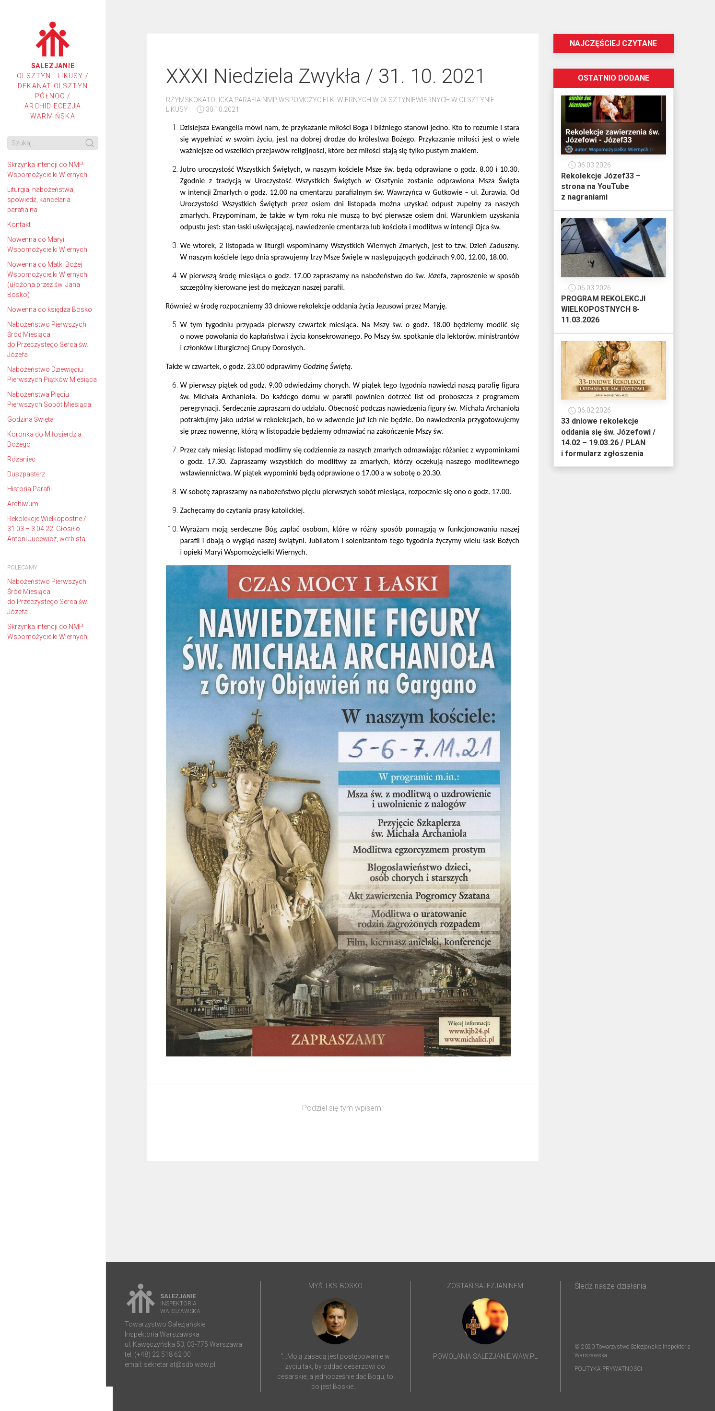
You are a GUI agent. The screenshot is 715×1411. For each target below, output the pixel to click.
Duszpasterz (26, 474)
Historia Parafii (29, 489)
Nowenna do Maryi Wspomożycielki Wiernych (47, 244)
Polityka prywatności (608, 1368)
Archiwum (22, 504)
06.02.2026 (589, 410)
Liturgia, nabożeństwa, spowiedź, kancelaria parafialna (41, 199)
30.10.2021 (218, 109)
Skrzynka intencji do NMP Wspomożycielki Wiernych (47, 169)
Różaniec (21, 459)
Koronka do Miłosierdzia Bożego (44, 439)
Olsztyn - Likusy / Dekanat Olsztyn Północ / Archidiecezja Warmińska (53, 71)
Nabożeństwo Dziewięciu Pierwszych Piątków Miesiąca (52, 374)
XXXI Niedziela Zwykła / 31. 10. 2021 (326, 76)
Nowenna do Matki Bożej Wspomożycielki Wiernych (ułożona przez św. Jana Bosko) (47, 279)
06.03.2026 (589, 165)
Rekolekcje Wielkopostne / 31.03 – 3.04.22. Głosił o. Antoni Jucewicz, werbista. (47, 529)
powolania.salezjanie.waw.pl (485, 1356)
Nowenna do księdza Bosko (49, 309)
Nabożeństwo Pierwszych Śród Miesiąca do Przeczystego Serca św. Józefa (47, 339)
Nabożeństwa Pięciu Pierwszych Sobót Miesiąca (49, 399)
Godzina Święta (30, 419)
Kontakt (19, 224)
